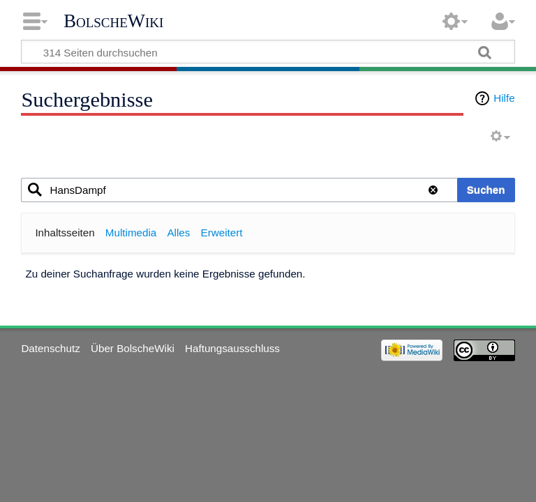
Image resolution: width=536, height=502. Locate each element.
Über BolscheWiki (132, 348)
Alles (178, 232)
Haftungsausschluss (232, 348)
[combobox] (259, 190)
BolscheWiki (113, 20)
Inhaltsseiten (64, 232)
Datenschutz (50, 348)
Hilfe (503, 98)
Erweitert (222, 232)
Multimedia (130, 232)
